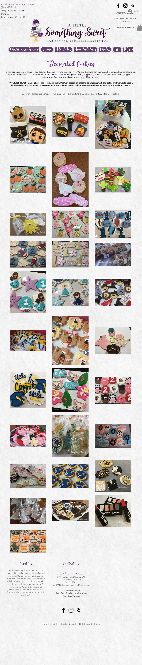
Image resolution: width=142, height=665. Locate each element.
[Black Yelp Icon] (132, 5)
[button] (139, 28)
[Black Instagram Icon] (125, 5)
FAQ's (101, 93)
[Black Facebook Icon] (118, 5)
